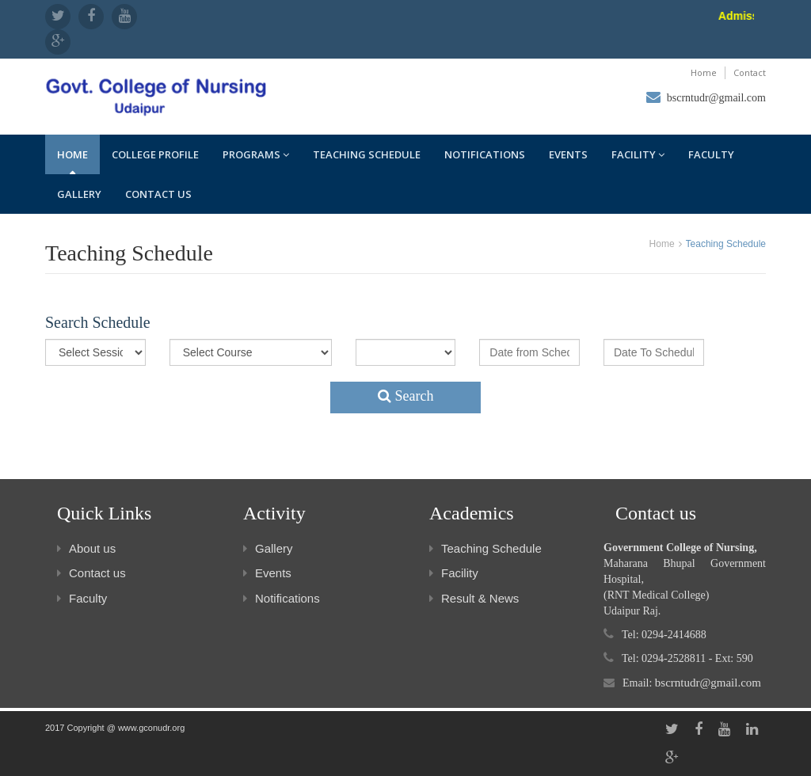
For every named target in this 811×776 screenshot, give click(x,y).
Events (568, 154)
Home (704, 72)
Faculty (711, 154)
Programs (256, 154)
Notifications (484, 154)
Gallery (79, 194)
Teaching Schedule (367, 154)
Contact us (158, 194)
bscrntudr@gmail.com (716, 98)
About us (86, 548)
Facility (637, 154)
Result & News (474, 598)
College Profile (155, 154)
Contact (749, 72)
